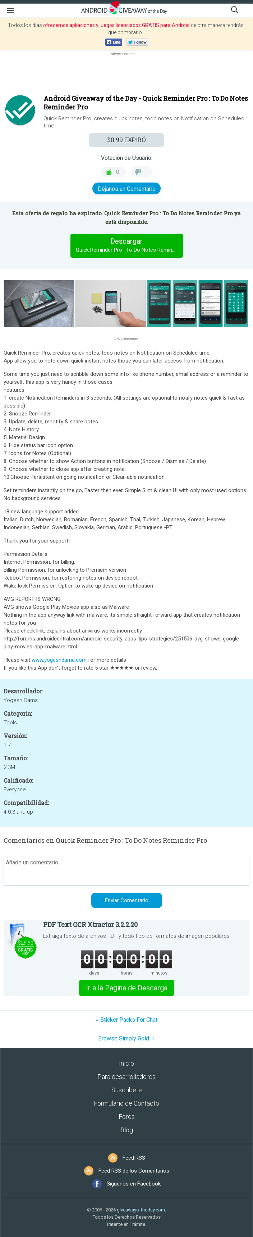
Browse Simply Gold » (126, 1038)
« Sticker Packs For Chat (126, 1019)
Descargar (129, 245)
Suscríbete (126, 1090)
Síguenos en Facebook (134, 1183)
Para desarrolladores (126, 1076)
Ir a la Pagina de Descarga (126, 988)
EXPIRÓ (126, 140)
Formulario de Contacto (126, 1103)
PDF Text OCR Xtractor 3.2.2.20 (90, 924)
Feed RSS (134, 1158)
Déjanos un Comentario (127, 188)
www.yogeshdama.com (59, 660)
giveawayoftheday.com (141, 1210)
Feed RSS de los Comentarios (133, 1171)
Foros (127, 1116)
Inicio (126, 1063)
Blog (126, 1130)
